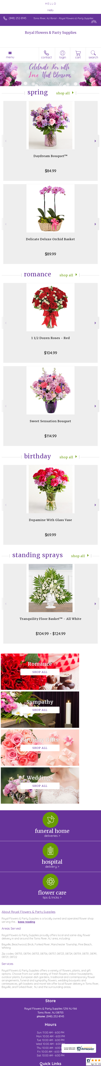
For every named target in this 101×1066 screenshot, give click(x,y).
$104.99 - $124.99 (50, 633)
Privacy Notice (32, 1063)
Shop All (63, 93)
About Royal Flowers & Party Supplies (28, 836)
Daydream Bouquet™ (51, 156)
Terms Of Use (12, 1063)
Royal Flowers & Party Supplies (50, 33)
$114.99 (50, 435)
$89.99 (50, 253)
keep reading (26, 846)
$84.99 (50, 170)
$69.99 (50, 534)
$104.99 (50, 352)
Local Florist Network (55, 1063)
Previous (5, 141)
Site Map (75, 1063)
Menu (10, 57)
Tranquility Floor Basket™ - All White (50, 619)
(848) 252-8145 (17, 18)
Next (95, 141)
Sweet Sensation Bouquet (50, 421)
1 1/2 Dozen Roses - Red (50, 338)
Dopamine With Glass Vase (50, 520)
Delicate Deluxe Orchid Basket (50, 239)
